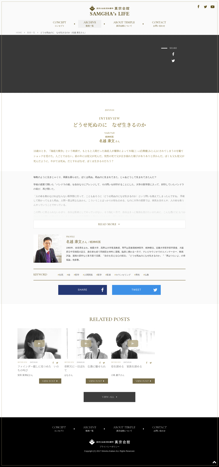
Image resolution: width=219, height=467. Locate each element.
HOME (19, 32)
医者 (108, 275)
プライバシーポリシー (109, 447)
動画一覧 (31, 32)
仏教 (146, 275)
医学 (99, 275)
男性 (137, 275)
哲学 (76, 275)
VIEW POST (50, 381)
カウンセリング (123, 275)
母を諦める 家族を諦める (126, 366)
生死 (60, 275)
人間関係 (88, 275)
